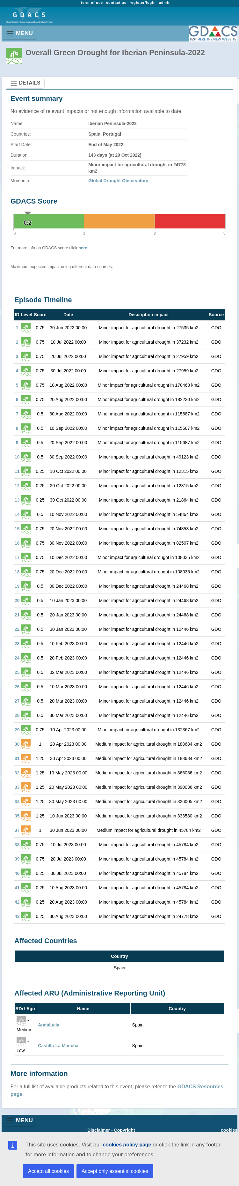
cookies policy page (127, 1144)
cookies (229, 1130)
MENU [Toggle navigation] (19, 33)
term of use (92, 2)
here (82, 247)
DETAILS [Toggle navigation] (25, 83)
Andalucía (48, 1024)
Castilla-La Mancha (58, 1045)
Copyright (124, 1130)
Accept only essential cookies (115, 1171)
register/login (143, 2)
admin (165, 2)
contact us (116, 2)
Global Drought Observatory (118, 180)
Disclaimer (98, 1130)
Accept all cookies (48, 1171)
